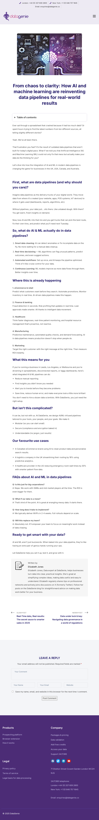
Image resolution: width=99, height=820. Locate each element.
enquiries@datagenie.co (50, 7)
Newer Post (66, 618)
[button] (50, 117)
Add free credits (58, 744)
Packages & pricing (59, 735)
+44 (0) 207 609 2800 (38, 3)
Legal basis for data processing (17, 778)
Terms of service (10, 773)
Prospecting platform (12, 734)
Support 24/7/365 (59, 754)
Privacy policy (9, 768)
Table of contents (26, 117)
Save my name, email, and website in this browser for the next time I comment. (51, 691)
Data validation (57, 740)
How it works (8, 743)
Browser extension (11, 739)
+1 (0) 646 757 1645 (69, 3)
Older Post (32, 618)
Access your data (59, 749)
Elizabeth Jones (35, 566)
